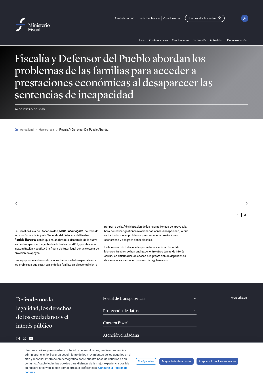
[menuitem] (149, 18)
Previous (16, 203)
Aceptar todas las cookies (176, 361)
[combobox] (124, 18)
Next (246, 203)
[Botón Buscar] (244, 18)
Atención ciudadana (121, 335)
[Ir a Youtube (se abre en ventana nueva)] (31, 339)
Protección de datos (121, 311)
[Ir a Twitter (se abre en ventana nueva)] (24, 339)
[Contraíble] (195, 298)
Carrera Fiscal (116, 323)
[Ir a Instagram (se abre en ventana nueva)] (18, 339)
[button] (205, 18)
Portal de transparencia (124, 299)
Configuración (146, 361)
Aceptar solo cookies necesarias (217, 361)
